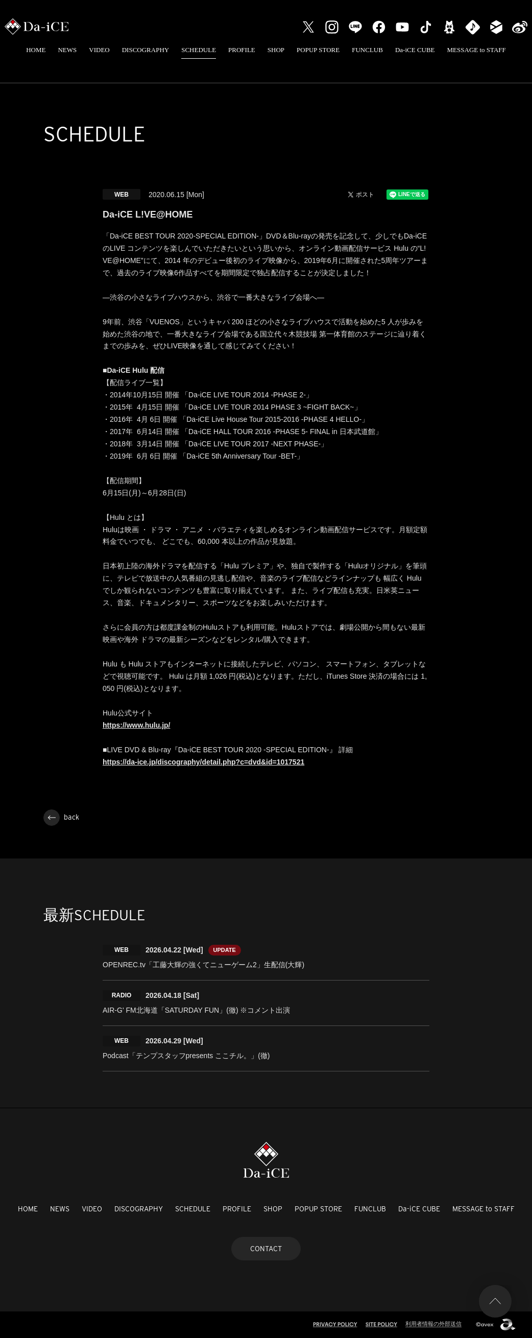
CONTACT (266, 1249)
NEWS (67, 50)
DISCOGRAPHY (145, 50)
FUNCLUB (367, 50)
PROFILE (241, 50)
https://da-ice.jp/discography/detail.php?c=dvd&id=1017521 (203, 762)
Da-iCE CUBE (415, 50)
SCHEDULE (198, 50)
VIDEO (99, 50)
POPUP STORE (318, 50)
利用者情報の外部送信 (433, 1324)
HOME (35, 50)
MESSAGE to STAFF (476, 50)
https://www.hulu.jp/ (136, 725)
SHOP (276, 50)
